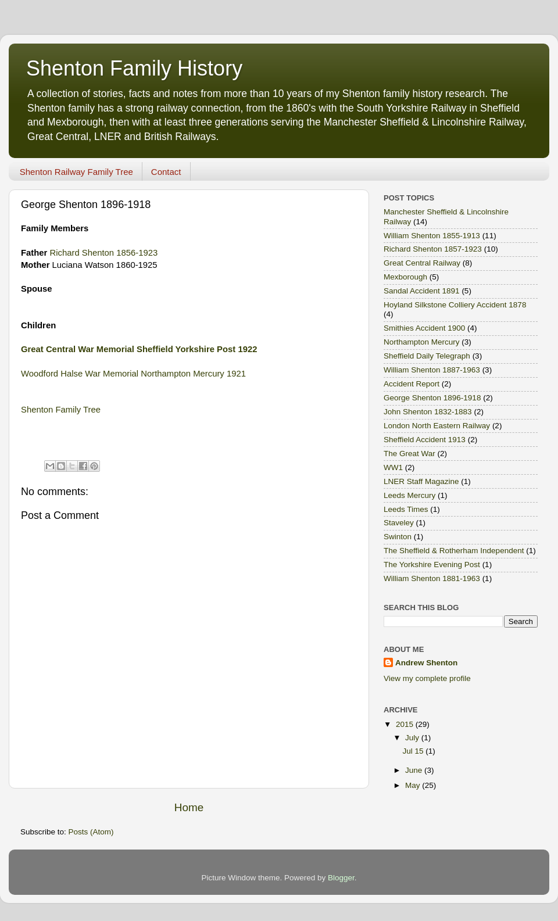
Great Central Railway (422, 263)
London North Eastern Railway (437, 425)
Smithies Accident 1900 (424, 328)
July (413, 737)
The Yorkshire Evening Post (432, 564)
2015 (406, 724)
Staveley (399, 522)
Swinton (398, 536)
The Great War (409, 453)
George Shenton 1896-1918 (432, 397)
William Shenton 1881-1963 (432, 578)
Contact (166, 172)
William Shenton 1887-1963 (432, 369)
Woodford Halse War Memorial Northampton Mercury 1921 (133, 373)
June (414, 770)
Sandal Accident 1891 (422, 290)
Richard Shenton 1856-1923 (104, 252)
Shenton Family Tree (61, 409)
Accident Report (411, 383)
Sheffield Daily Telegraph (427, 356)
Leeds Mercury (409, 495)
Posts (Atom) (91, 831)
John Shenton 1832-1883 (428, 411)
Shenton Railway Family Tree (76, 172)
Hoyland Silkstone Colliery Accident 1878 (455, 304)
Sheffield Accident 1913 (425, 439)
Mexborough (405, 277)
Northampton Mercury (422, 342)
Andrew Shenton (426, 662)
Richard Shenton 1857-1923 (433, 249)
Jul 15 (413, 751)
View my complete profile (427, 678)
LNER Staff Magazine (421, 481)
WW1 (393, 467)
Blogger (341, 877)
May (413, 785)
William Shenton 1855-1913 (432, 235)
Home (188, 807)
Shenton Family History (134, 68)
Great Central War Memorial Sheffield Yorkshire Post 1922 (139, 349)
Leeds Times (406, 509)
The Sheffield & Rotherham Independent (454, 550)
